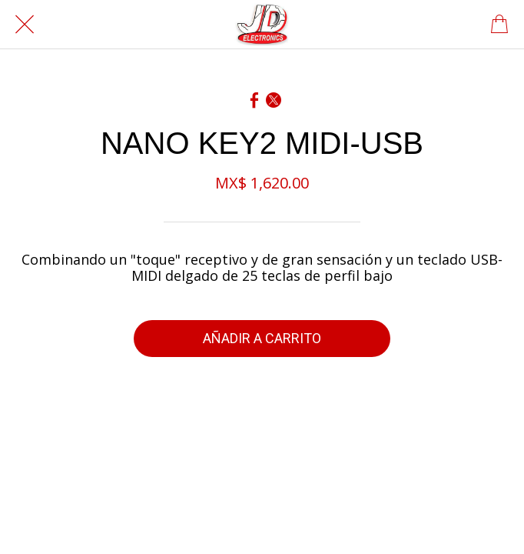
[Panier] (499, 24)
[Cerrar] (24, 24)
